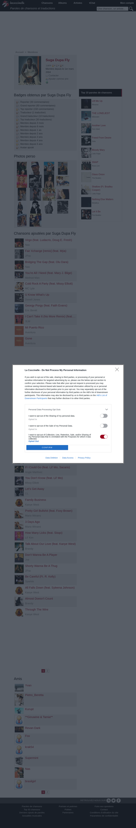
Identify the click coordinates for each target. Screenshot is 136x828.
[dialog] (68, 414)
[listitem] (68, 409)
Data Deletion (52, 458)
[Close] (118, 370)
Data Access (67, 458)
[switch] (104, 416)
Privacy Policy (84, 458)
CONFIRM (47, 448)
